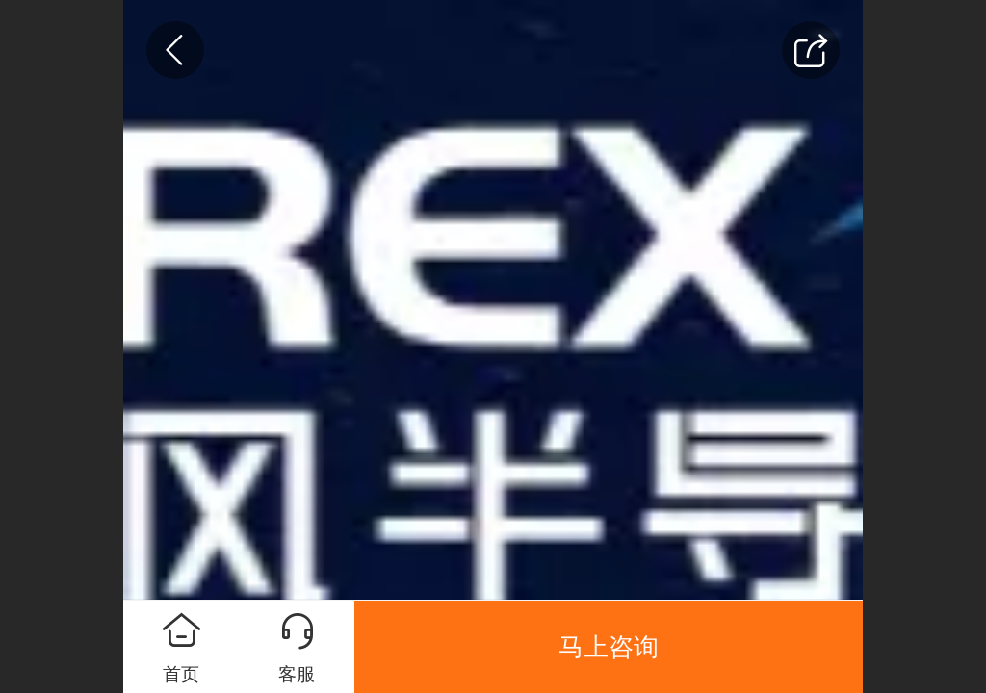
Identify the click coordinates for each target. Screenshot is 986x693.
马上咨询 (608, 646)
